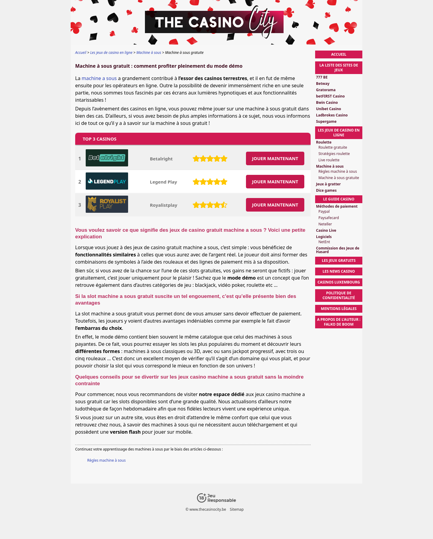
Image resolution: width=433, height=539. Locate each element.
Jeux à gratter (328, 184)
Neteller (325, 224)
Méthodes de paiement (337, 206)
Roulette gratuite (332, 147)
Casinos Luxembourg (339, 282)
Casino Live (326, 230)
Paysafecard (328, 218)
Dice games (326, 190)
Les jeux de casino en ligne (339, 133)
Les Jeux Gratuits (338, 260)
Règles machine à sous (106, 460)
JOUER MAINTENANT (275, 158)
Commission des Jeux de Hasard (337, 250)
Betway (323, 83)
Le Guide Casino (338, 199)
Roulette (324, 142)
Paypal (324, 211)
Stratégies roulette (334, 154)
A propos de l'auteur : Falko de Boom (338, 322)
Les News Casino (339, 271)
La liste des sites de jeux (338, 68)
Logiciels (324, 237)
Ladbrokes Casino (332, 115)
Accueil (338, 54)
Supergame (326, 121)
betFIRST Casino (330, 96)
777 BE (321, 77)
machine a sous (99, 78)
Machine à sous (330, 166)
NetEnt (324, 242)
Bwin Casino (327, 102)
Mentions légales (339, 308)
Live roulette (328, 160)
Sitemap (237, 509)
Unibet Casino (328, 109)
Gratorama (326, 90)
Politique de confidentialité (338, 295)
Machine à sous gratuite (338, 178)
